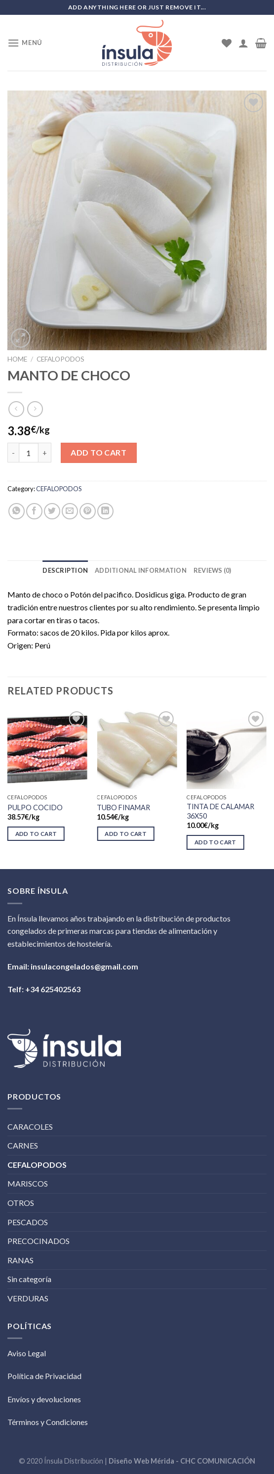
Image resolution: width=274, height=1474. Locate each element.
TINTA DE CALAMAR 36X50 (220, 811)
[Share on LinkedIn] (105, 511)
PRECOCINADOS (38, 1240)
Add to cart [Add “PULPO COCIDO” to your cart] (36, 833)
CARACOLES (30, 1126)
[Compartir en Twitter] (52, 511)
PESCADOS (27, 1222)
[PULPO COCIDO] (47, 749)
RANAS (20, 1260)
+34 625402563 (52, 989)
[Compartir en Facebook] (34, 511)
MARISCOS (27, 1183)
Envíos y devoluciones (44, 1399)
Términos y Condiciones (47, 1422)
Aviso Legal (26, 1353)
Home (17, 359)
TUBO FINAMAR (123, 807)
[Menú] (24, 43)
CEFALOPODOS (60, 359)
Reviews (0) (213, 570)
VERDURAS (27, 1298)
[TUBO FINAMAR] (137, 749)
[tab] (65, 570)
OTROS (20, 1202)
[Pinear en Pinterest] (87, 511)
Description (65, 570)
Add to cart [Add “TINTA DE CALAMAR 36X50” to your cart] (215, 842)
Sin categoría (29, 1279)
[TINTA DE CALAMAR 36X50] (227, 749)
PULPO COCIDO (35, 807)
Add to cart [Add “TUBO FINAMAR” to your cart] (126, 833)
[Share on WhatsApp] (16, 511)
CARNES (22, 1145)
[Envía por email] (70, 511)
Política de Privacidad (44, 1376)
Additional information (141, 570)
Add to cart (98, 452)
